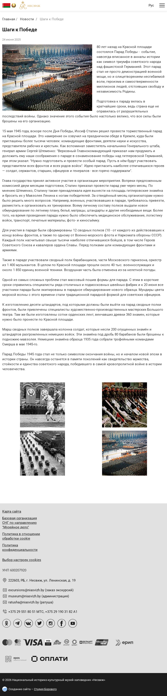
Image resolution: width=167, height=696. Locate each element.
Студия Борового (45, 689)
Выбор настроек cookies (21, 560)
